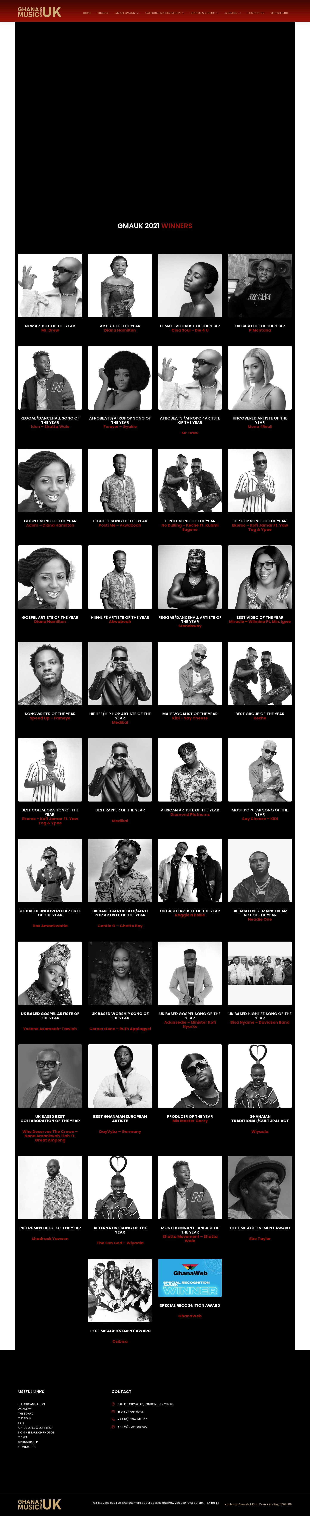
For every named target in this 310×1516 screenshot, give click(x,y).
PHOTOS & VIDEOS (205, 12)
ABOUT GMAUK (127, 12)
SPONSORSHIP (279, 12)
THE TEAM (24, 1418)
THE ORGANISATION (31, 1404)
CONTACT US (256, 12)
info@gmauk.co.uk (131, 1412)
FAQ (21, 1423)
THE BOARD (26, 1414)
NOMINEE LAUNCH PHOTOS (36, 1432)
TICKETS (103, 12)
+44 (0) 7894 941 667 (132, 1419)
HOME (87, 12)
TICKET (22, 1437)
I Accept (213, 1503)
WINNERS (233, 12)
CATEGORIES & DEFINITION (164, 12)
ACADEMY (25, 1409)
